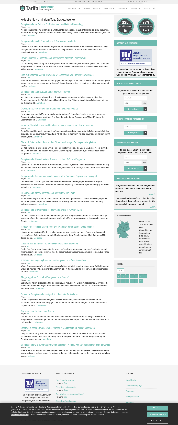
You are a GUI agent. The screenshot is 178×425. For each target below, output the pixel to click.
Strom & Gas (74, 8)
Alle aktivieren (157, 408)
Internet (135, 8)
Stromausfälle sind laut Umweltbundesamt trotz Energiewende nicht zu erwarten (57, 125)
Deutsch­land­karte (145, 244)
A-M (120, 270)
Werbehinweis (131, 380)
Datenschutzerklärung (20, 415)
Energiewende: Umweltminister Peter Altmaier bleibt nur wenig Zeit (51, 209)
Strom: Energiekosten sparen (66, 401)
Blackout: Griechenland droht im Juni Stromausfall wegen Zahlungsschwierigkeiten (58, 142)
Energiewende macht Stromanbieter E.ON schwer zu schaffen (49, 41)
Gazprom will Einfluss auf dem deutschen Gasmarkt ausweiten (49, 243)
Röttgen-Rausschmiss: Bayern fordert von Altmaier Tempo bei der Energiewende (57, 226)
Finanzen (122, 8)
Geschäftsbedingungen (134, 386)
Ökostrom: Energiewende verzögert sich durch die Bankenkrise (49, 294)
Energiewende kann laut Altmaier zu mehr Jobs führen (45, 91)
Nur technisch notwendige (157, 414)
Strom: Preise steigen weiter (66, 387)
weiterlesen (32, 35)
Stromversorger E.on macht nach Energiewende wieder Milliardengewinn (54, 57)
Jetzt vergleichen (137, 109)
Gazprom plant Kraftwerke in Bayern (37, 311)
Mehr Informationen (157, 421)
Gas (28, 246)
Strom (28, 27)
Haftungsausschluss (133, 396)
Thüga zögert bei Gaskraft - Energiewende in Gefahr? (45, 277)
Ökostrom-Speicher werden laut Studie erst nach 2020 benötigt (49, 108)
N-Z (128, 270)
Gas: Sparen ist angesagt (65, 380)
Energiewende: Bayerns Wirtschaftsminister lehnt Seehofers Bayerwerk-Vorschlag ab (59, 176)
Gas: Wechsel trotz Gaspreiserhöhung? (70, 394)
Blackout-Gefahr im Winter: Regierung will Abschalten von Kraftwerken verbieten (57, 74)
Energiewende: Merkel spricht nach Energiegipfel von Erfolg (48, 192)
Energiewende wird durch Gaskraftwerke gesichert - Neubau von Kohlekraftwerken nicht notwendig (65, 344)
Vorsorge (108, 8)
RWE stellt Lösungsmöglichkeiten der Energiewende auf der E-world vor (53, 260)
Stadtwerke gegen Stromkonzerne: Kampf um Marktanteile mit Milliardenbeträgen (58, 327)
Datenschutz (130, 391)
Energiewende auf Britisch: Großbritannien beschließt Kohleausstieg (52, 24)
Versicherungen (92, 8)
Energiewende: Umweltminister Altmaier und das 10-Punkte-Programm (53, 159)
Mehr (147, 8)
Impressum (130, 402)
